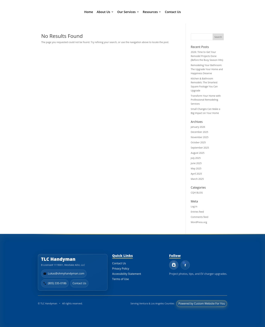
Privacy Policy (120, 268)
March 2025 (197, 178)
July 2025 (196, 158)
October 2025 (198, 142)
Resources (150, 12)
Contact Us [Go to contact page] (79, 283)
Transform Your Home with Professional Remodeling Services (206, 99)
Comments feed (199, 217)
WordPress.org (199, 222)
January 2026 (198, 126)
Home (88, 12)
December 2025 (199, 132)
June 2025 (196, 163)
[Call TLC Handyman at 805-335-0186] (55, 283)
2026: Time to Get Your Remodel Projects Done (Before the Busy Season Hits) (207, 56)
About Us (103, 12)
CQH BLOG (197, 192)
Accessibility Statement (126, 274)
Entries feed (197, 211)
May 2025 (196, 168)
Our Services (126, 12)
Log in (194, 206)
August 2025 (197, 152)
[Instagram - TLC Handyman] (173, 265)
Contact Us (173, 12)
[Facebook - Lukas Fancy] (185, 265)
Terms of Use (120, 279)
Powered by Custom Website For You (201, 303)
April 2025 (196, 173)
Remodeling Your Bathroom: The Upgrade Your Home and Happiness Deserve (207, 69)
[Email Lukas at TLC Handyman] (64, 274)
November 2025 (200, 137)
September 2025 (200, 147)
